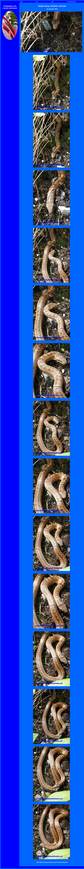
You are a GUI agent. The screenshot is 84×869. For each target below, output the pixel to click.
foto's (37, 1)
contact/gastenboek (71, 1)
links (52, 1)
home (21, 1)
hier (40, 862)
